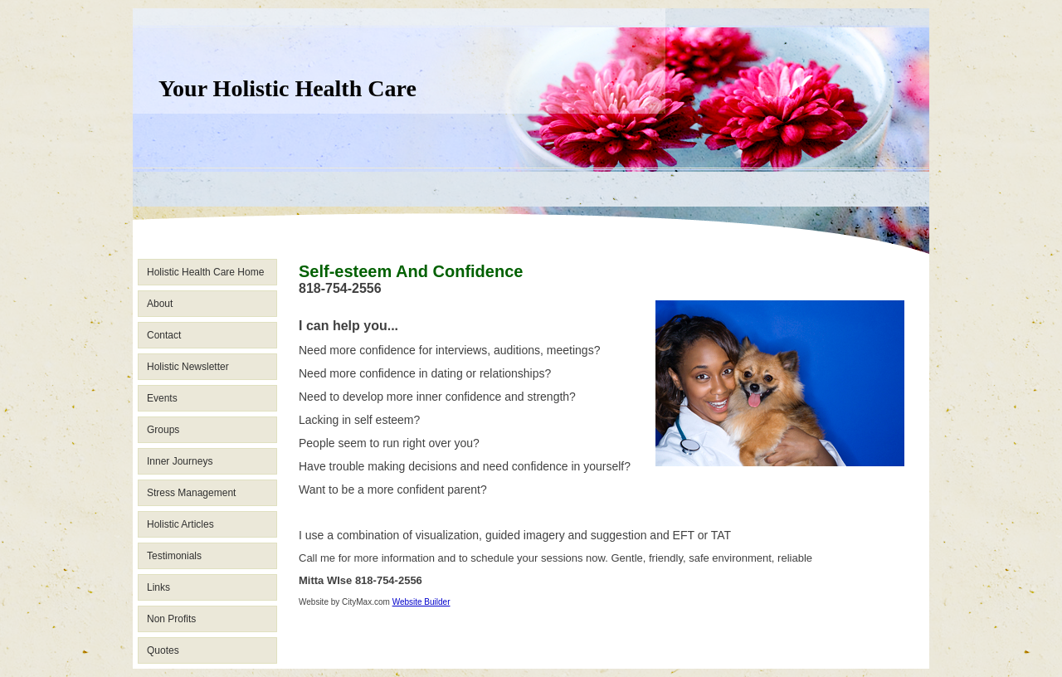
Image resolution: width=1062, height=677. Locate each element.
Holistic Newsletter (188, 367)
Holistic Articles (180, 524)
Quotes (163, 650)
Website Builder (421, 601)
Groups (163, 430)
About (160, 303)
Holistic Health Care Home (205, 272)
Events (162, 398)
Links (158, 587)
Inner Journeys (179, 461)
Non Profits (171, 619)
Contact (164, 335)
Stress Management (191, 493)
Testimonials (174, 556)
